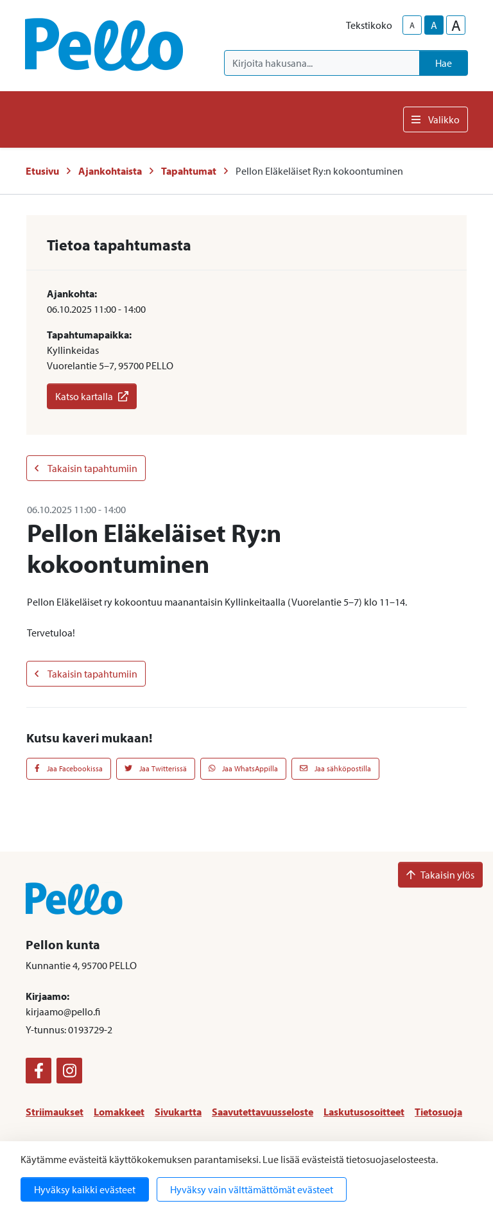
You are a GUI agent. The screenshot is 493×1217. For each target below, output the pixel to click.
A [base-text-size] (434, 25)
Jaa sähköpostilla (335, 768)
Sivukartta (178, 1111)
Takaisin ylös (440, 874)
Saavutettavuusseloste (262, 1111)
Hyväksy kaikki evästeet (84, 1189)
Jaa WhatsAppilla (244, 768)
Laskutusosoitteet (364, 1111)
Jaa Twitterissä (156, 768)
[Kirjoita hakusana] (322, 63)
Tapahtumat (188, 170)
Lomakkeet (119, 1111)
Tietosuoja (438, 1111)
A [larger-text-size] (456, 25)
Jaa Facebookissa (69, 768)
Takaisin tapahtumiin (86, 468)
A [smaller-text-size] (412, 25)
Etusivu (42, 170)
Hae (443, 63)
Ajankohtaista (110, 170)
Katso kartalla (91, 396)
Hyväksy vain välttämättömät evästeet (251, 1189)
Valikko (435, 119)
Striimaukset (54, 1111)
